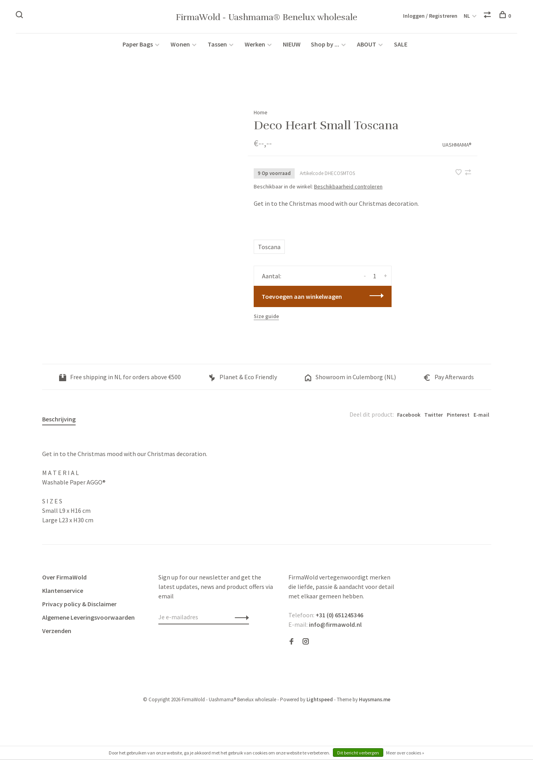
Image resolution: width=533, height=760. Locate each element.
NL (467, 15)
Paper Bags (138, 44)
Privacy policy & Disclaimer (79, 604)
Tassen (217, 44)
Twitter (433, 414)
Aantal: (271, 276)
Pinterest (458, 414)
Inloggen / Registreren (430, 15)
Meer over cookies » (405, 753)
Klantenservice (62, 590)
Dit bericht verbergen (358, 753)
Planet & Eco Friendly (242, 377)
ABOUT (367, 44)
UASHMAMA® (457, 144)
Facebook (408, 414)
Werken (255, 44)
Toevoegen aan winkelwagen (302, 296)
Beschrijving (59, 419)
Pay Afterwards (448, 377)
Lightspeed (319, 699)
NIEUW (292, 44)
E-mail (481, 414)
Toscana (269, 247)
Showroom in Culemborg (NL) (350, 377)
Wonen (180, 44)
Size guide (266, 316)
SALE (400, 44)
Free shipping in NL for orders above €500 (120, 377)
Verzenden (56, 631)
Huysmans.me (374, 699)
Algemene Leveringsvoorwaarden (88, 617)
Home (260, 112)
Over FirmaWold (64, 577)
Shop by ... (325, 44)
